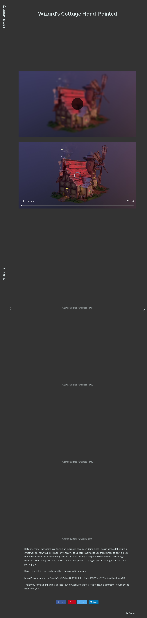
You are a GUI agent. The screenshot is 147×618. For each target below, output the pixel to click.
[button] (130, 613)
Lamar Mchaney (4, 16)
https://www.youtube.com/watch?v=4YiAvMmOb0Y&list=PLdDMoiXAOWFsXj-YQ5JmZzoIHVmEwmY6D (74, 578)
